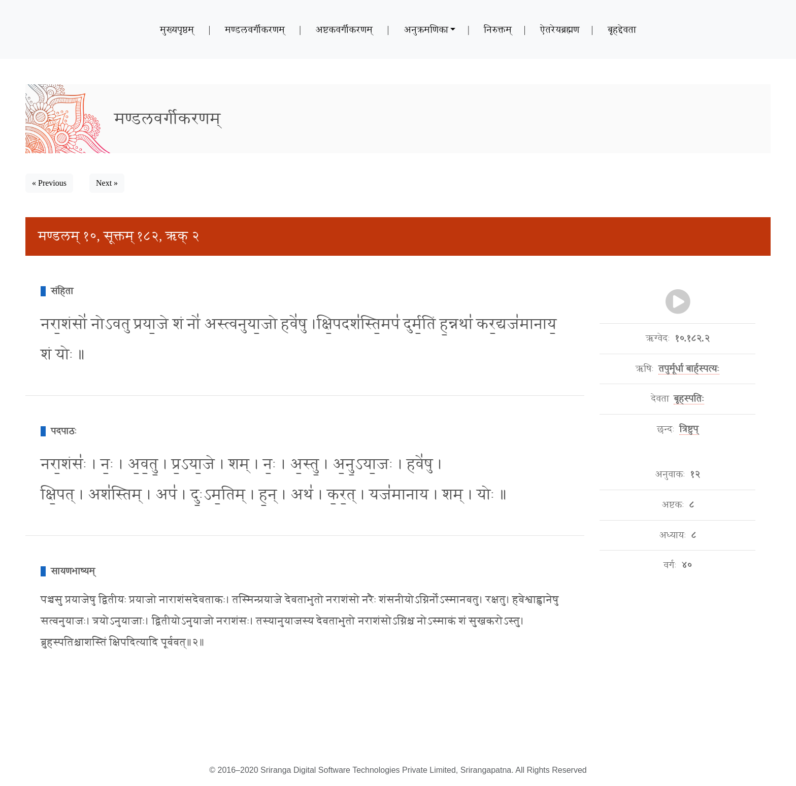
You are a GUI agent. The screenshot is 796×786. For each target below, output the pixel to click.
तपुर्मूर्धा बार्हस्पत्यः (688, 369)
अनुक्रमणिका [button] (426, 29)
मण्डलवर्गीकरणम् (255, 29)
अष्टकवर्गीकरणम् (344, 29)
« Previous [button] (49, 183)
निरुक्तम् (498, 29)
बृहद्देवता (622, 29)
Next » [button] (107, 183)
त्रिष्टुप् (688, 429)
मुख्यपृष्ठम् (177, 29)
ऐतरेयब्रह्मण (559, 29)
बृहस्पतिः (689, 399)
